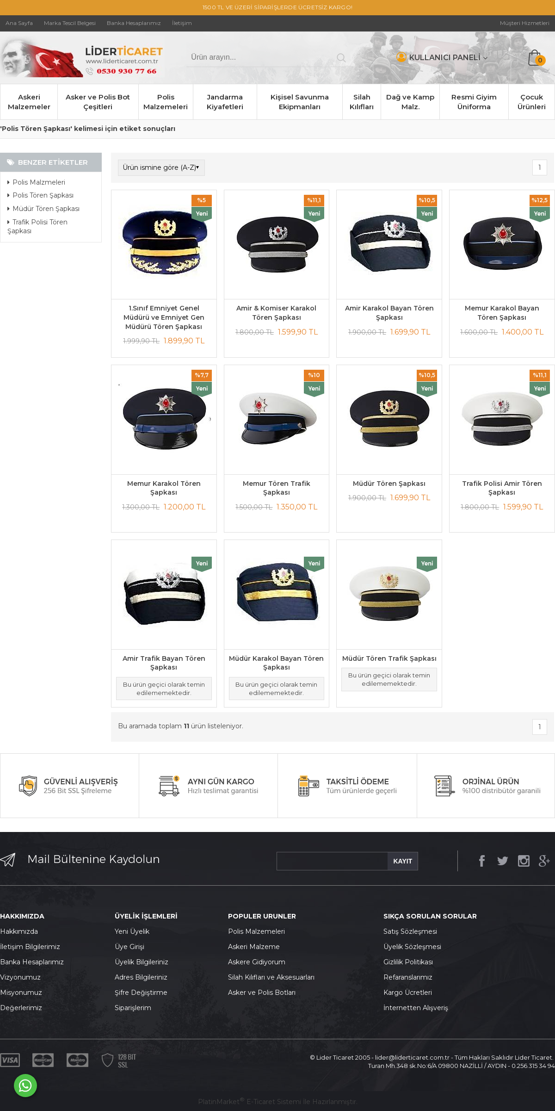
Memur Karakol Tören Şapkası (164, 488)
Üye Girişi (129, 947)
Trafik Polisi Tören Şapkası (37, 227)
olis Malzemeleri (259, 931)
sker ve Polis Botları (264, 992)
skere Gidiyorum (259, 962)
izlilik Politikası (410, 962)
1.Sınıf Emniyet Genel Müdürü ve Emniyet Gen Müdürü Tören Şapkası (163, 317)
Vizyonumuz (20, 977)
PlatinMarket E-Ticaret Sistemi (249, 1102)
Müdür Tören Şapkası (43, 209)
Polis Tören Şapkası (40, 195)
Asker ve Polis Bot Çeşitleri (98, 102)
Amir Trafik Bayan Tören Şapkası (164, 663)
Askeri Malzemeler (29, 102)
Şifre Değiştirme (141, 992)
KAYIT (402, 861)
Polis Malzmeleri (36, 182)
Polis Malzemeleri (165, 102)
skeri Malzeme (256, 947)
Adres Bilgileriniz (141, 977)
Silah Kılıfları (362, 102)
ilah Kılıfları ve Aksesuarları (273, 977)
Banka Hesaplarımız (32, 962)
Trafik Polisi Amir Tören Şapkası (502, 488)
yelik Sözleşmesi (414, 947)
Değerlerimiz (21, 1008)
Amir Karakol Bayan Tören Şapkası (389, 313)
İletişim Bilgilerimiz (30, 947)
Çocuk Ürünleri (532, 102)
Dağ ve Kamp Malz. (410, 102)
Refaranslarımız (407, 977)
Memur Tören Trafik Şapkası (276, 488)
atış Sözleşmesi (412, 931)
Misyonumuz (21, 992)
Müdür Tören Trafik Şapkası (389, 658)
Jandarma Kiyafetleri (225, 102)
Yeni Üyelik (132, 931)
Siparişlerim (133, 1008)
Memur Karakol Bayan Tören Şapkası (502, 313)
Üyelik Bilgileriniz (141, 962)
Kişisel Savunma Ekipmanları (300, 102)
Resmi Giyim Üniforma (474, 102)
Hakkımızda (19, 931)
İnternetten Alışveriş (415, 1008)
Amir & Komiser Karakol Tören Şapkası (276, 313)
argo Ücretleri (410, 992)
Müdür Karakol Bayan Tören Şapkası (276, 663)
